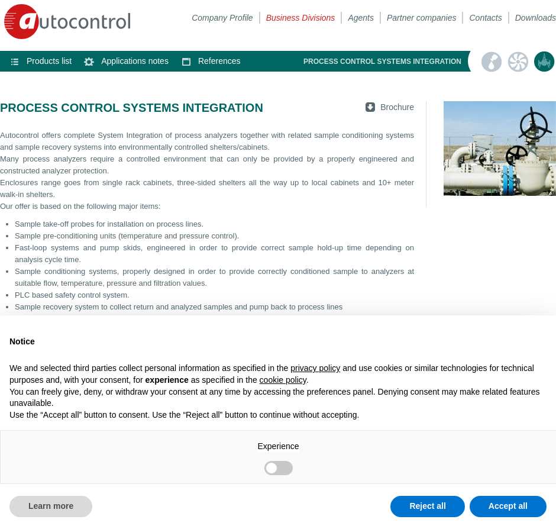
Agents (361, 17)
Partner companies (422, 17)
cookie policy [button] (283, 380)
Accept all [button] (508, 506)
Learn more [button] (50, 506)
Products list (49, 61)
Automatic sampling (491, 61)
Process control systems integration (544, 61)
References (219, 61)
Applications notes (135, 61)
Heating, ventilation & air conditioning (517, 61)
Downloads (535, 17)
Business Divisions (300, 17)
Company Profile (222, 17)
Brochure (397, 107)
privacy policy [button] (315, 368)
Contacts (485, 17)
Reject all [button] (427, 506)
